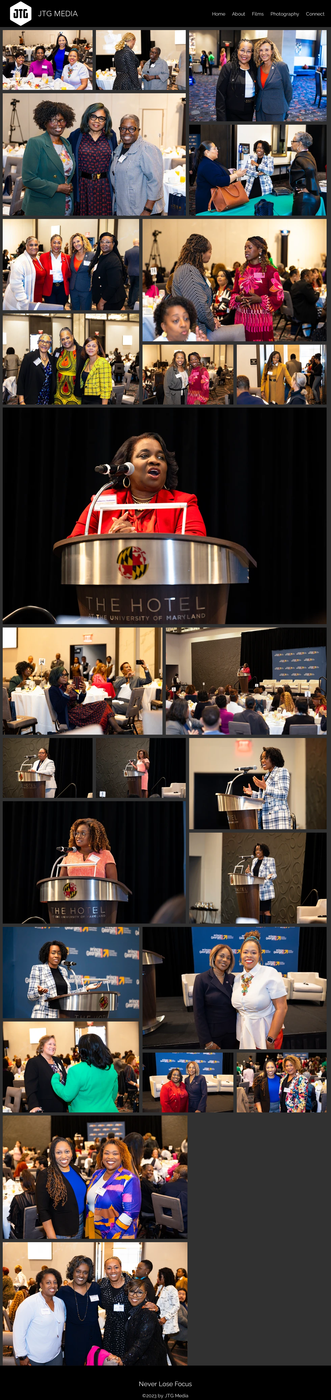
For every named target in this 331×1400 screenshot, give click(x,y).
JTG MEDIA (58, 13)
